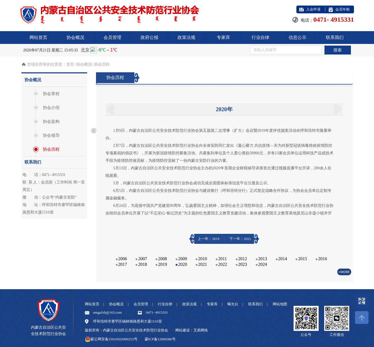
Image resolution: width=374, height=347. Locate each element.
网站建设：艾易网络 (191, 330)
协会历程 (51, 149)
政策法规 (186, 37)
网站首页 (38, 37)
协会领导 (51, 135)
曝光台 (232, 304)
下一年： (240, 239)
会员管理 (112, 37)
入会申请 (313, 9)
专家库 (223, 37)
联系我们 (335, 37)
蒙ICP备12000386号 (160, 339)
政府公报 (149, 37)
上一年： (208, 239)
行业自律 (260, 37)
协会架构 (51, 121)
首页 (70, 64)
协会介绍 (51, 107)
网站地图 (280, 304)
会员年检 (342, 9)
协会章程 (51, 93)
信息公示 (297, 37)
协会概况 (75, 37)
